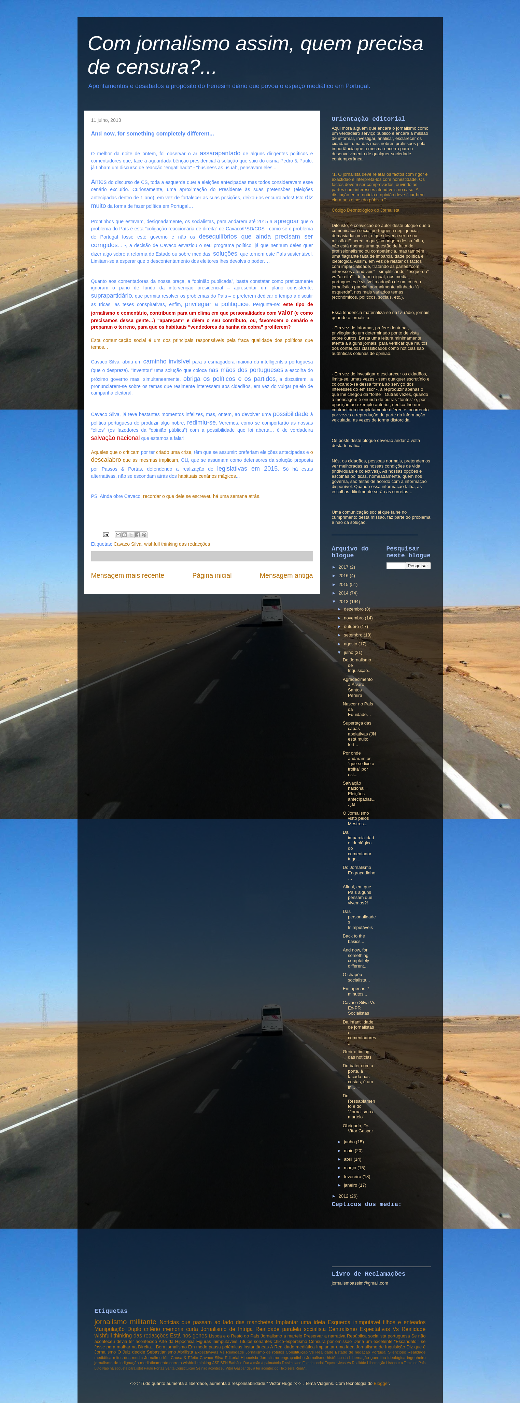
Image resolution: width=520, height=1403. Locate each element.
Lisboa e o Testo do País (405, 1363)
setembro (354, 635)
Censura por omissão (330, 1341)
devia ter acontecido (263, 1368)
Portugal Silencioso (388, 1352)
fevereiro (353, 1176)
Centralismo (342, 1329)
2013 (344, 601)
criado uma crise (173, 452)
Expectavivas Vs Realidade (219, 1352)
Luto (98, 1368)
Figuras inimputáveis (216, 1341)
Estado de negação (352, 1352)
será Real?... (297, 1368)
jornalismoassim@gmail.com (360, 1283)
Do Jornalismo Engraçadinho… (359, 873)
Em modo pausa (204, 1346)
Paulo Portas (154, 1368)
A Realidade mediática (292, 1346)
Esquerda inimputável (354, 1322)
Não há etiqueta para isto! (122, 1368)
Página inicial (211, 575)
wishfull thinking (197, 1362)
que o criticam (124, 452)
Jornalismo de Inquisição (380, 1346)
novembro (354, 617)
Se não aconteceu (210, 1368)
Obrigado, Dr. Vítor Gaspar (358, 1128)
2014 (344, 593)
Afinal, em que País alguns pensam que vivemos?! (358, 894)
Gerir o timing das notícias (357, 1054)
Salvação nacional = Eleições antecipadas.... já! (359, 794)
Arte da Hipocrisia (177, 1341)
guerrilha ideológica (387, 1357)
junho (350, 1141)
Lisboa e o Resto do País (234, 1335)
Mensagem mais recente (128, 575)
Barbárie (235, 1363)
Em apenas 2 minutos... (356, 991)
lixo (284, 1368)
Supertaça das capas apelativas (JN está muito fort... (359, 733)
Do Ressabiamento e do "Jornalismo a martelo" (359, 1106)
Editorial (232, 1357)
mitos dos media (128, 1357)
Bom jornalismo (171, 1346)
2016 (344, 575)
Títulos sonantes (255, 1341)
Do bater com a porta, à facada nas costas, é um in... (358, 1076)
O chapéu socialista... (356, 977)
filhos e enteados (404, 1322)
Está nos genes (188, 1335)
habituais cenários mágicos (207, 476)
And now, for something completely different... (356, 958)
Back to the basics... (354, 938)
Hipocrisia (249, 1357)
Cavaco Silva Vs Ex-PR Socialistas (359, 1008)
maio (349, 1150)
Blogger (381, 1383)
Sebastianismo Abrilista (170, 1352)
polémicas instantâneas (245, 1346)
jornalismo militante (126, 1322)
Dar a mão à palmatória (262, 1363)
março (350, 1167)
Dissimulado (291, 1363)
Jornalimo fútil (156, 1357)
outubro (352, 626)
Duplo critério (143, 1329)
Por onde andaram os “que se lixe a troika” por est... (358, 763)
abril (348, 1159)
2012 (344, 1196)
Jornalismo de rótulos (264, 1352)
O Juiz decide (131, 1352)
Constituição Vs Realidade (309, 1352)
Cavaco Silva (128, 544)
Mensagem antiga (286, 575)
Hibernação (376, 1363)
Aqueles (100, 452)
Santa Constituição (180, 1368)
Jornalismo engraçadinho (282, 1357)
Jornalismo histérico (324, 1357)
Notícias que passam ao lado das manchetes (216, 1322)
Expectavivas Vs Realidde (345, 1363)
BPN (224, 1363)
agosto (351, 643)
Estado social (313, 1363)
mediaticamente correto (161, 1362)
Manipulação (110, 1329)
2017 (344, 567)
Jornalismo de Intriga (227, 1329)
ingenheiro (416, 1357)
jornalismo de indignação (117, 1362)
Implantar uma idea (335, 1346)
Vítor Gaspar (236, 1368)
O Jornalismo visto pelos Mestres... (356, 818)
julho (349, 652)
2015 (344, 584)
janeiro (351, 1185)
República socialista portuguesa (378, 1335)
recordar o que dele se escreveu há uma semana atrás (201, 496)
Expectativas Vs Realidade (393, 1329)
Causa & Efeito (184, 1357)
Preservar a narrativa (324, 1335)
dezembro (354, 609)
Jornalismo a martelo (281, 1335)
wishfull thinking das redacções (177, 544)
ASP (216, 1363)
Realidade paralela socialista (290, 1329)
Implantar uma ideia (300, 1322)
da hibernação (356, 1357)
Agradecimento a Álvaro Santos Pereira (358, 687)
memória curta (180, 1329)
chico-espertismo (290, 1341)
